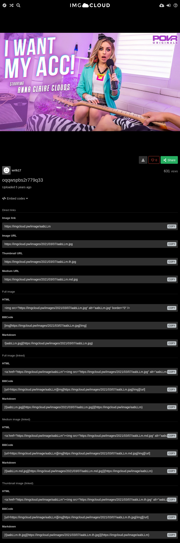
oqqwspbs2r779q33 (22, 180)
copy (171, 226)
